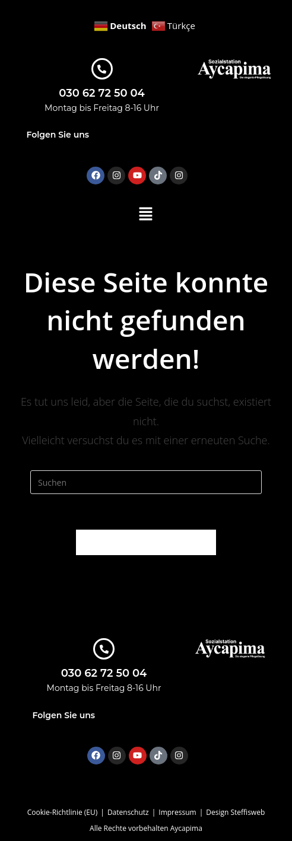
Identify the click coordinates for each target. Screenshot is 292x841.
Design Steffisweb (235, 812)
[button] (146, 214)
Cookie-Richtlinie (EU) (62, 812)
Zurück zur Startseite (146, 542)
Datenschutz (128, 812)
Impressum (177, 812)
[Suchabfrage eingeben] (146, 482)
